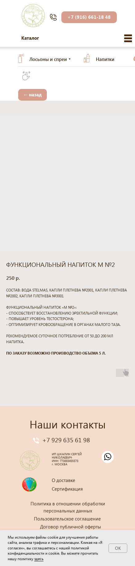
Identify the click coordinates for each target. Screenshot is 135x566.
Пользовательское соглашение (67, 519)
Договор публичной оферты (70, 527)
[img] (128, 38)
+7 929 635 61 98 (66, 439)
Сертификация (67, 489)
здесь (38, 558)
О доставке (63, 480)
